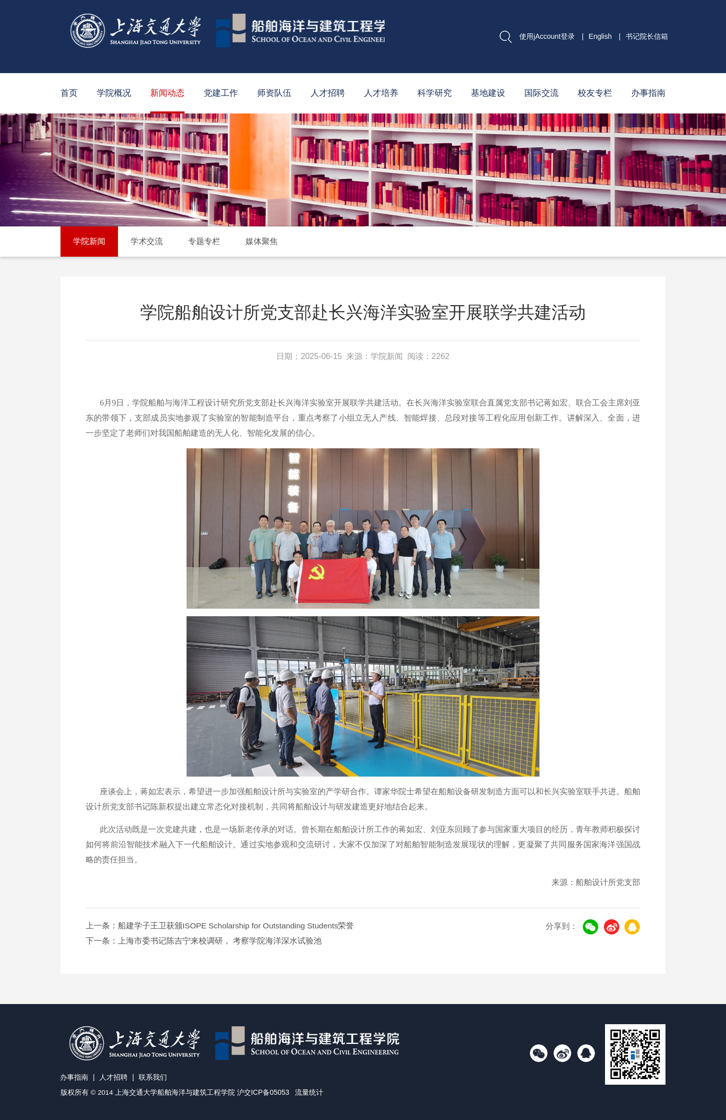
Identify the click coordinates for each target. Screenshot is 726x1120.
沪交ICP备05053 (263, 1092)
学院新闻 (89, 241)
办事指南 (648, 93)
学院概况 (114, 93)
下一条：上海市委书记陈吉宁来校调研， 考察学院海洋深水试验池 (204, 940)
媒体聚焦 (262, 241)
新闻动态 (167, 93)
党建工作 (221, 93)
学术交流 (147, 241)
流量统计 (310, 1092)
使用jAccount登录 (547, 36)
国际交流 (541, 93)
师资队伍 (274, 93)
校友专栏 (595, 93)
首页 (69, 93)
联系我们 (155, 1077)
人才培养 (381, 93)
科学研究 (434, 93)
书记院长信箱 (647, 36)
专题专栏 (204, 241)
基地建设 (488, 93)
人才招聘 (328, 93)
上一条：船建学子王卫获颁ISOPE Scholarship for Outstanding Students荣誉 (222, 925)
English (600, 36)
